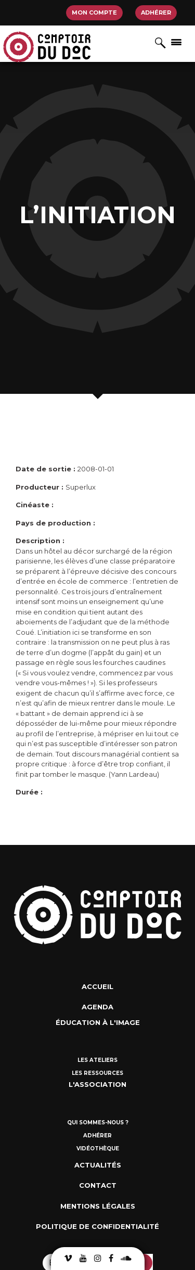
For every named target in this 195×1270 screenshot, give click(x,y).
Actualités (97, 1165)
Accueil (97, 986)
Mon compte (94, 12)
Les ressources (97, 1073)
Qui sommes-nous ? (97, 1122)
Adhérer (156, 12)
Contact (97, 1185)
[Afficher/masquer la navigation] (176, 41)
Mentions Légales (97, 1206)
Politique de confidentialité (97, 1226)
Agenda (97, 1007)
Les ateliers (97, 1060)
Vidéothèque (97, 1148)
